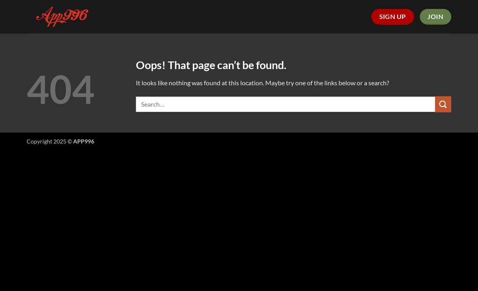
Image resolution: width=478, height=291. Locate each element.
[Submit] (443, 104)
